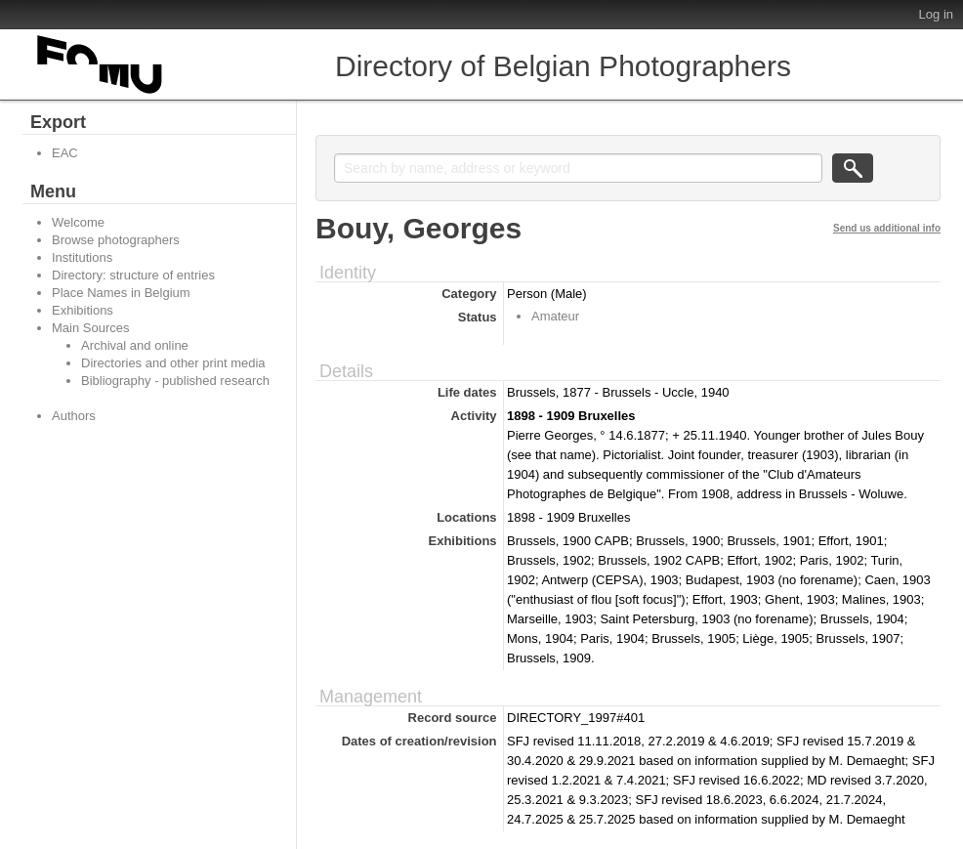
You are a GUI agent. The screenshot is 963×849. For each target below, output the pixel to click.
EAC (65, 153)
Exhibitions (82, 310)
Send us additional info (887, 228)
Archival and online (134, 345)
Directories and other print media (173, 363)
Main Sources (90, 327)
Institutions (82, 257)
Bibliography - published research (175, 380)
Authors (74, 415)
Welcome (78, 222)
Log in (936, 14)
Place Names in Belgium (121, 292)
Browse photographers (116, 240)
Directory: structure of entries (133, 275)
